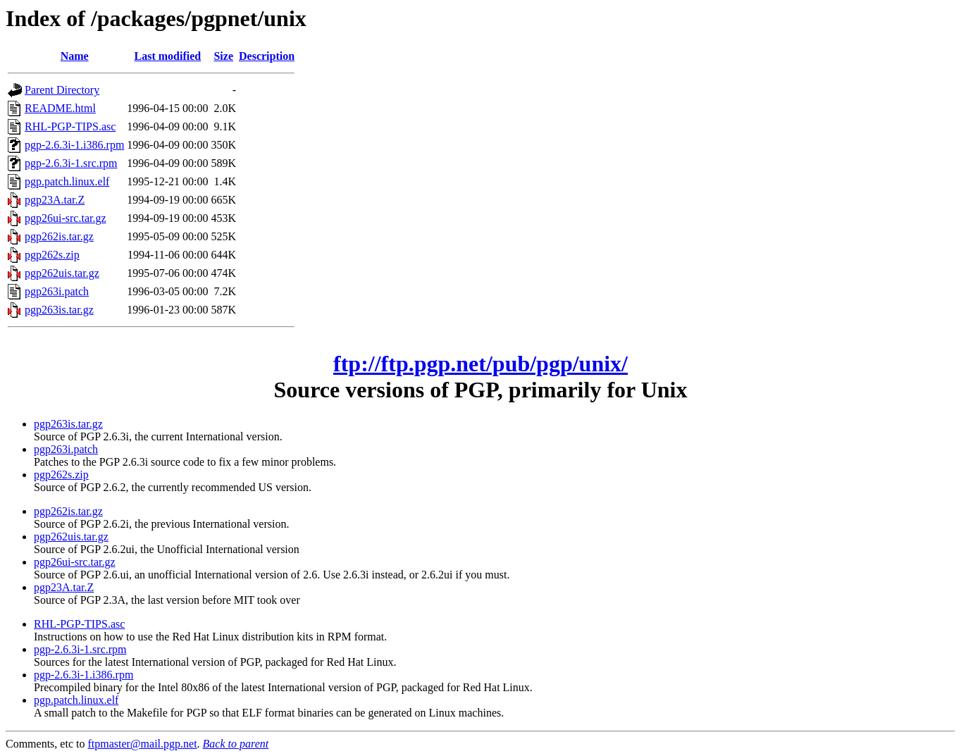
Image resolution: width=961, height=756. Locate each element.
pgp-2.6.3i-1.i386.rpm (74, 145)
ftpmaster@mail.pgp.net (142, 744)
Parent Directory (62, 90)
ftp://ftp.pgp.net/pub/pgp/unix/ (480, 363)
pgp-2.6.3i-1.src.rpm (71, 163)
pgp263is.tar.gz (59, 310)
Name (75, 56)
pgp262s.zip (52, 255)
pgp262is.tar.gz (59, 236)
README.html (60, 108)
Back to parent (236, 744)
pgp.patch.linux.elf (67, 181)
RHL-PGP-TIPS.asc (70, 126)
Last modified (168, 56)
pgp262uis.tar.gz (62, 273)
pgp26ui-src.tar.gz (65, 218)
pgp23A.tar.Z (55, 200)
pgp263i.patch (57, 291)
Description (266, 56)
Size (223, 56)
